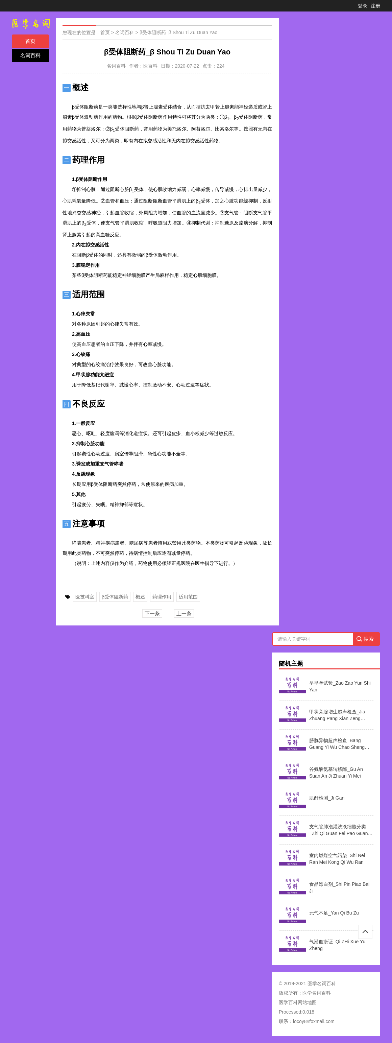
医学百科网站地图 (298, 1002)
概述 (140, 596)
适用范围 (188, 596)
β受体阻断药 (115, 596)
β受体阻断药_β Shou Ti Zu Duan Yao (178, 32)
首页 (30, 41)
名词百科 (30, 55)
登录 (362, 5)
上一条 (184, 613)
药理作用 (161, 596)
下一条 (152, 613)
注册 (375, 5)
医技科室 (84, 596)
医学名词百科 (316, 993)
